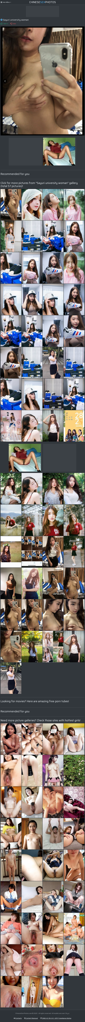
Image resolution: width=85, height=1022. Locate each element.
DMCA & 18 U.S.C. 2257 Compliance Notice (55, 1018)
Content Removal (31, 1018)
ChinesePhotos (42, 2)
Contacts (18, 1018)
